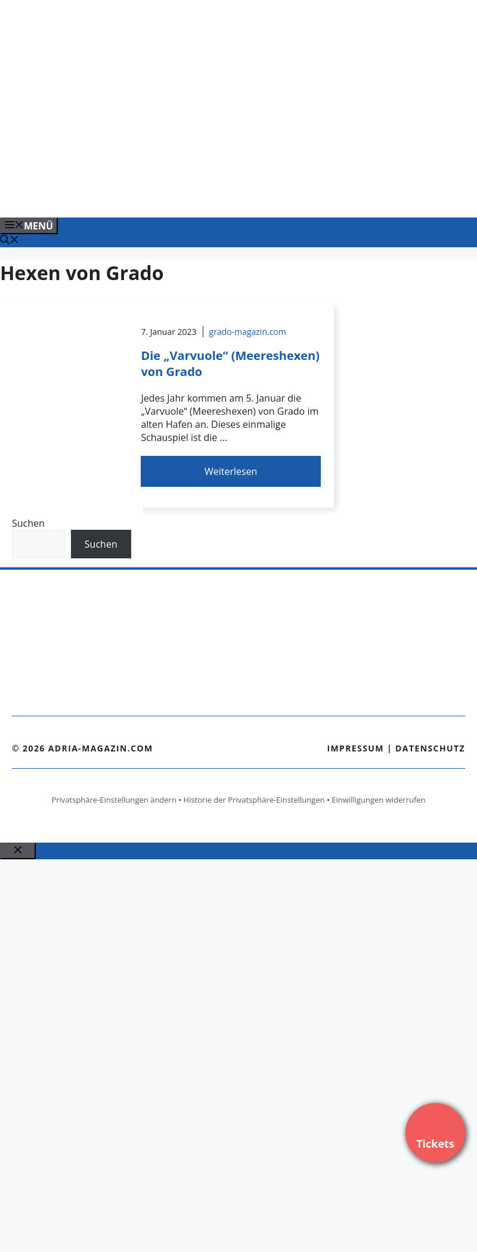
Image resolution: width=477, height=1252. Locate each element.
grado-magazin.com (247, 331)
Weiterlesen (231, 471)
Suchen (28, 523)
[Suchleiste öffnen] (9, 240)
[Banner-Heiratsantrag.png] (241, 195)
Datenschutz (430, 748)
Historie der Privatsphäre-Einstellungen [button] (254, 799)
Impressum (355, 748)
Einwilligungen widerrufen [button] (378, 799)
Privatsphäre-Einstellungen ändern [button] (113, 799)
